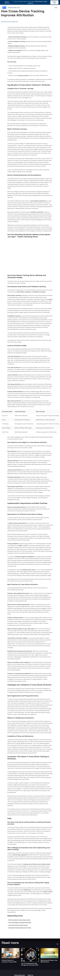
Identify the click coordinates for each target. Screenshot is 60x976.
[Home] (11, 7)
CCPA (25, 545)
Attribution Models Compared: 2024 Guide (19, 922)
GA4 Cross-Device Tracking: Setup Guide (19, 920)
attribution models (23, 75)
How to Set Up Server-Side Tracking (18, 925)
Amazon (50, 299)
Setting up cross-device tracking (16, 507)
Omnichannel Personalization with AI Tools (19, 928)
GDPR (20, 545)
